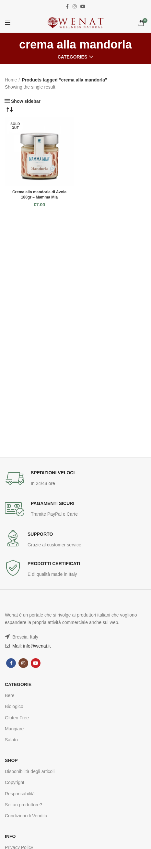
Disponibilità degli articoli (29, 771)
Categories (72, 57)
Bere (10, 695)
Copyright (14, 782)
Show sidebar (26, 101)
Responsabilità (20, 793)
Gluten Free (17, 717)
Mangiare (14, 728)
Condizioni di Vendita (26, 815)
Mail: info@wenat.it (31, 646)
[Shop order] (10, 109)
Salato (11, 739)
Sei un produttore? (23, 804)
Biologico (14, 706)
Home (11, 79)
